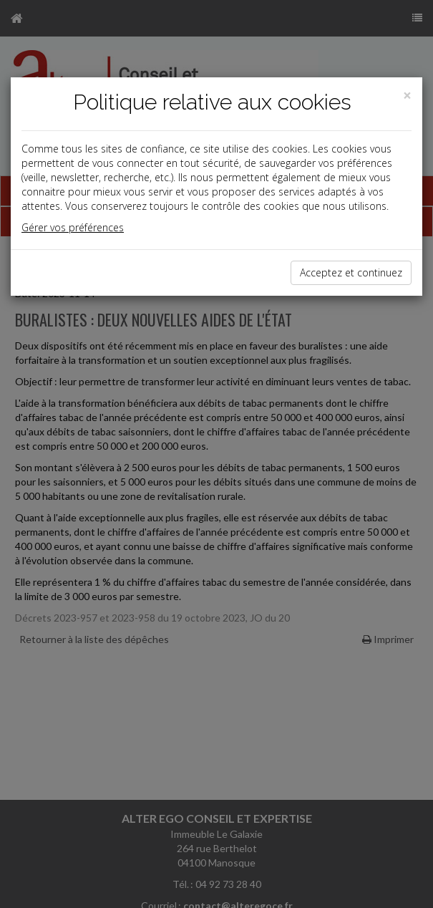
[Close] (407, 95)
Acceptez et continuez (351, 272)
